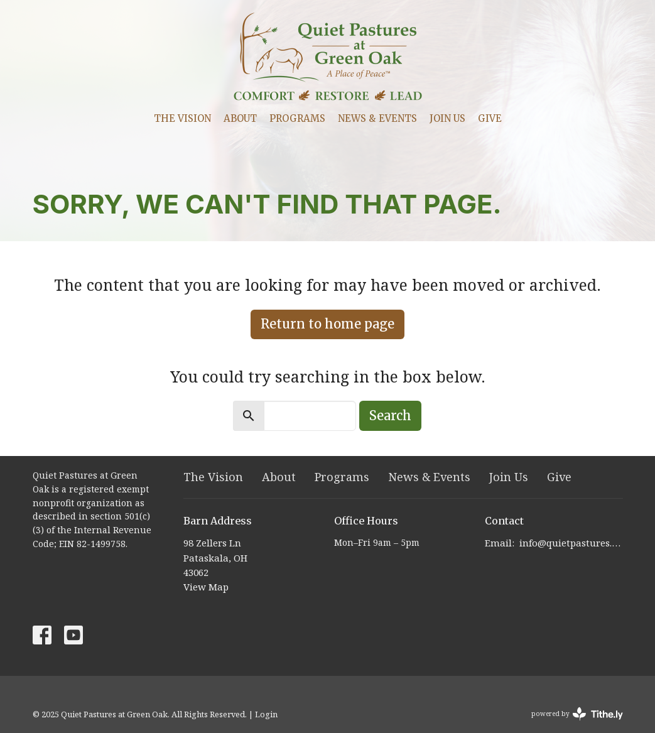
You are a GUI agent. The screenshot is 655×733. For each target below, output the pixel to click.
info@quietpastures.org (571, 542)
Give (490, 118)
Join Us (447, 118)
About (240, 118)
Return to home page (327, 324)
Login (266, 714)
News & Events (377, 118)
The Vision (182, 118)
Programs (297, 118)
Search (390, 415)
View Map (206, 586)
